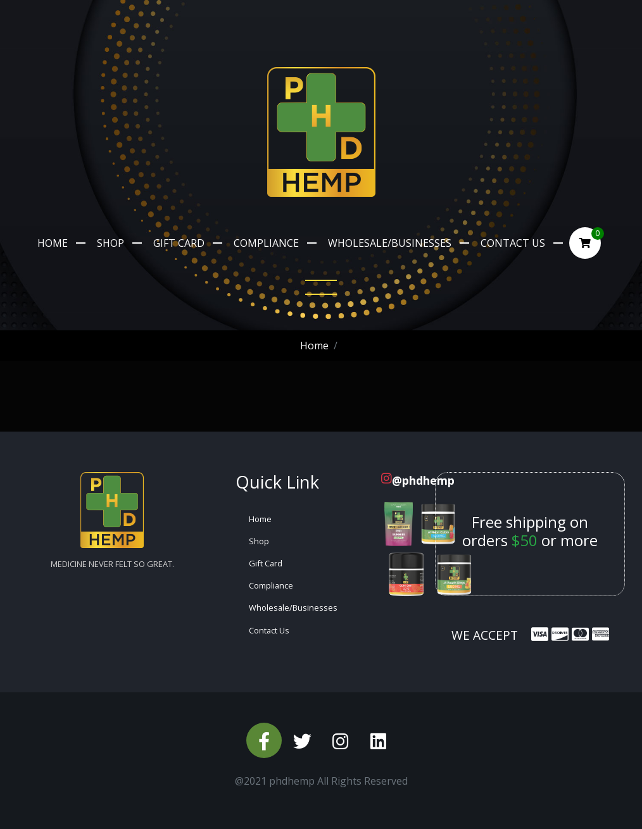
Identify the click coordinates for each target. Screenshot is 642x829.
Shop (110, 243)
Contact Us (513, 243)
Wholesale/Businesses (389, 243)
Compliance (266, 243)
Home (52, 243)
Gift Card (179, 243)
